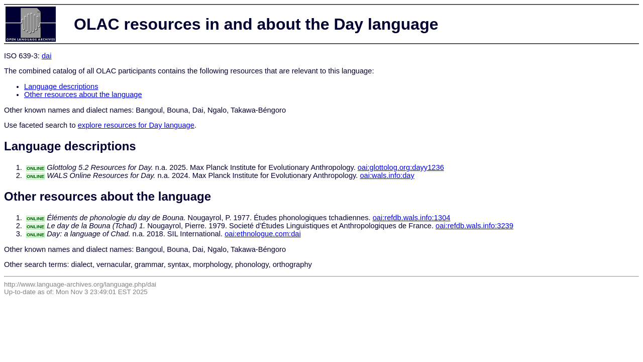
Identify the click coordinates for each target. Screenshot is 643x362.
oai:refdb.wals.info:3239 (474, 226)
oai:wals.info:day (387, 175)
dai (47, 56)
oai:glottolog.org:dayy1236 (401, 167)
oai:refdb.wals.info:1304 (412, 218)
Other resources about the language (83, 94)
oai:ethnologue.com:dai (263, 234)
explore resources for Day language (136, 125)
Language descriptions (61, 86)
